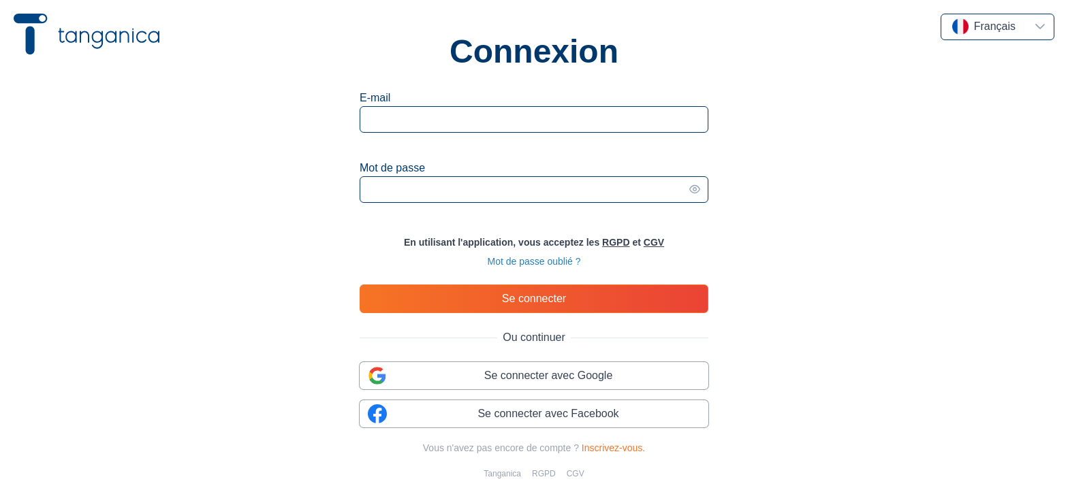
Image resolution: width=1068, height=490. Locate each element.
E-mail (375, 97)
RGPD (544, 473)
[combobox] (983, 26)
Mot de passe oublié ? (534, 261)
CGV (575, 473)
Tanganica (502, 473)
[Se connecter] (534, 298)
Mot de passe (392, 168)
